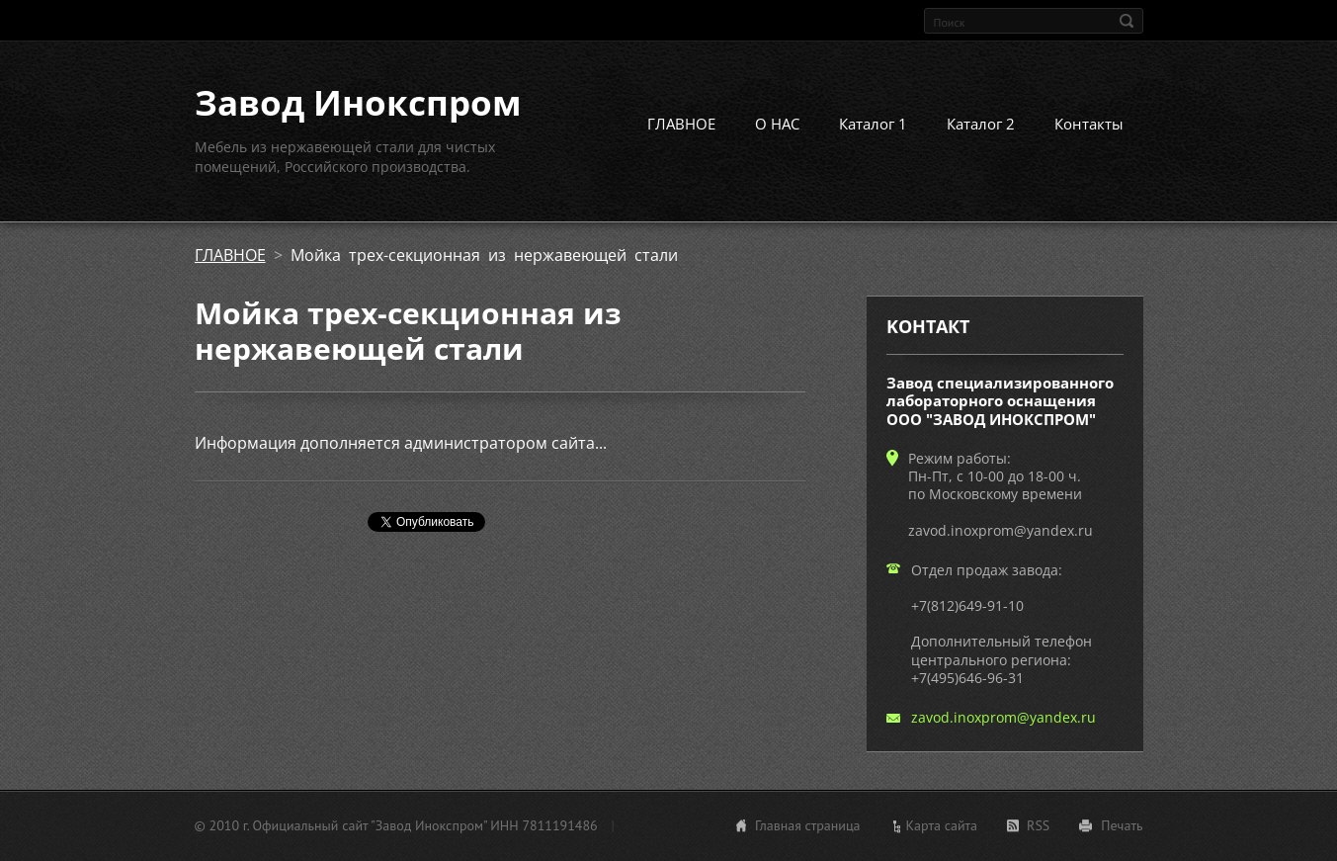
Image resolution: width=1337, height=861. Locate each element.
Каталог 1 (873, 123)
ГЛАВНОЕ (681, 123)
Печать (1121, 825)
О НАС (777, 123)
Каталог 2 (981, 123)
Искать (1126, 21)
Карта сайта (942, 825)
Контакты (1089, 123)
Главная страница (808, 825)
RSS (1038, 825)
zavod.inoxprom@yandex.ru (1003, 717)
